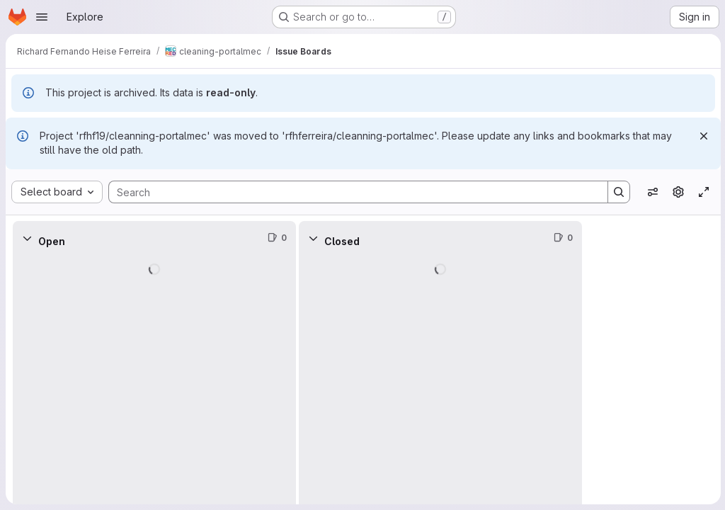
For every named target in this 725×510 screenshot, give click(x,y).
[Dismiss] (702, 136)
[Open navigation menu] (41, 17)
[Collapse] (26, 238)
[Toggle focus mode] (702, 192)
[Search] (350, 191)
